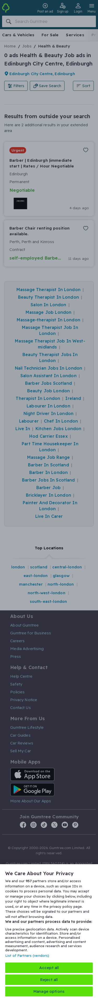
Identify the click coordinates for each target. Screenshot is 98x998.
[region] (49, 931)
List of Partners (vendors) (27, 955)
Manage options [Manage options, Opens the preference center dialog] (49, 991)
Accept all (49, 967)
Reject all (49, 979)
